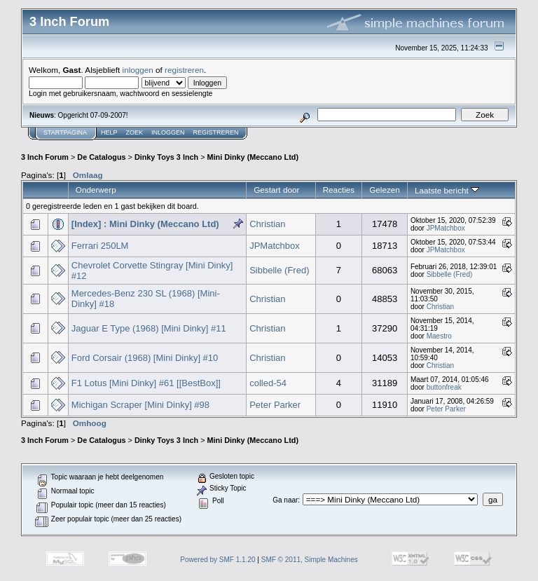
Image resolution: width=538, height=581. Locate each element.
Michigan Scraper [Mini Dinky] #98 (140, 404)
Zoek (135, 132)
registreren (184, 69)
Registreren (216, 132)
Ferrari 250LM (100, 245)
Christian (267, 224)
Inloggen (168, 132)
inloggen (138, 69)
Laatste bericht (447, 190)
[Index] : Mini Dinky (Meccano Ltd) (145, 224)
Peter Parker (275, 404)
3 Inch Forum (45, 157)
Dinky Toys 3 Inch (166, 157)
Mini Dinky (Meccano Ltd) (252, 157)
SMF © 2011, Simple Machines (309, 559)
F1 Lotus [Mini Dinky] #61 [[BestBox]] (146, 383)
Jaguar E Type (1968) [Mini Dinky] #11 (148, 328)
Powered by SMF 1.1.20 (217, 559)
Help (109, 132)
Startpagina (65, 132)
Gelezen (384, 189)
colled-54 (268, 383)
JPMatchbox (446, 228)
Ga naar (285, 500)
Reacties (339, 189)
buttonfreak (444, 387)
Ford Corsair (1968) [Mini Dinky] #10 (145, 358)
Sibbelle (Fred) (279, 270)
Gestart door (276, 189)
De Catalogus (101, 157)
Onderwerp (96, 189)
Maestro (439, 336)
